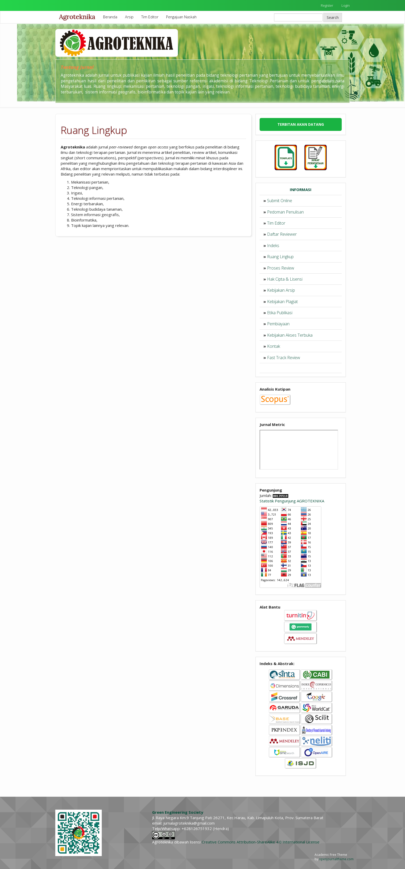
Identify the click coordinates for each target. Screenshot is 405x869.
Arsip (129, 16)
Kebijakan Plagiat (282, 301)
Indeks (273, 245)
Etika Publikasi (279, 312)
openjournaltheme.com (336, 859)
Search (333, 17)
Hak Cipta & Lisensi (284, 279)
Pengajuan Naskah (181, 16)
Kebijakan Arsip (281, 290)
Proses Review (280, 268)
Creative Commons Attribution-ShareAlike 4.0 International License (261, 841)
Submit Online (279, 200)
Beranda (110, 16)
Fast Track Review (283, 357)
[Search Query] (298, 17)
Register (327, 5)
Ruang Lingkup (280, 256)
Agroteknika (77, 17)
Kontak (273, 346)
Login (345, 5)
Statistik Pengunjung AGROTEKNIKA (292, 500)
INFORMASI (300, 189)
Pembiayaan (278, 324)
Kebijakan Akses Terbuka (290, 335)
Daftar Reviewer (282, 234)
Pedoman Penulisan (285, 212)
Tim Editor (149, 16)
